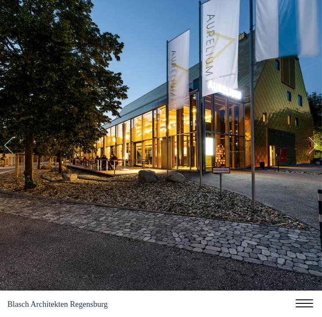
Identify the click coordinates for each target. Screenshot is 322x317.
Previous (9, 145)
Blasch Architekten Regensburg (57, 304)
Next (313, 145)
